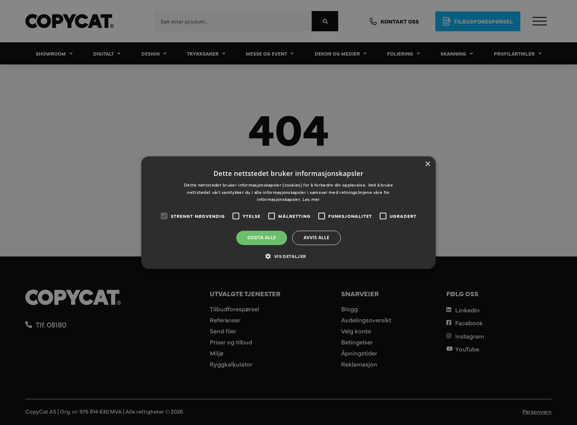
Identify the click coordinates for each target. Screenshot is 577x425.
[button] (288, 256)
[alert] (288, 212)
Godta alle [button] (261, 237)
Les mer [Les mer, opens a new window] (311, 199)
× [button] (427, 164)
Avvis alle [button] (316, 237)
